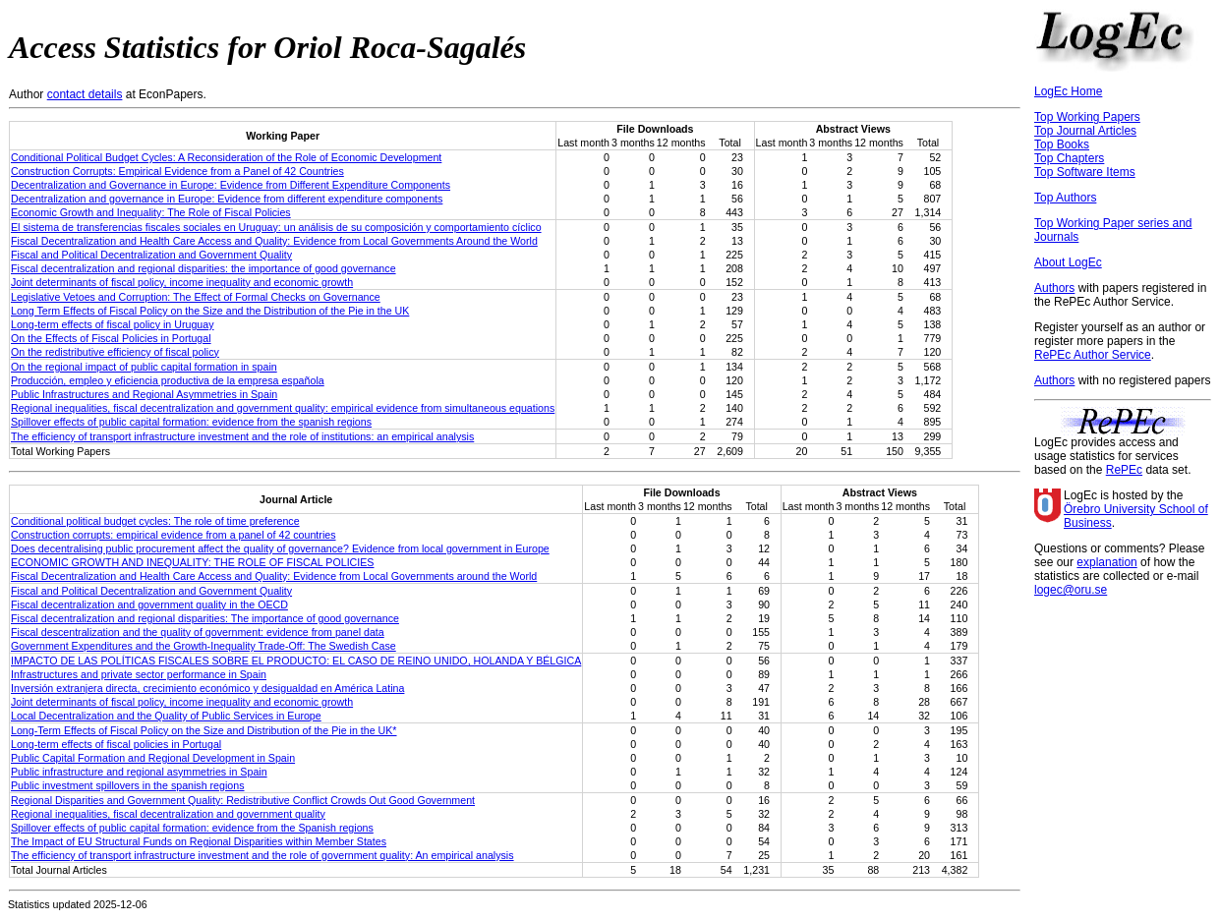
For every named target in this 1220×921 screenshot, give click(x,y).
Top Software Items (1084, 172)
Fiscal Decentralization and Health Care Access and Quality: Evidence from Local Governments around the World (274, 576)
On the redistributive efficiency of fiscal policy (115, 352)
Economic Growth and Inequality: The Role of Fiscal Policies (151, 212)
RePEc (1124, 470)
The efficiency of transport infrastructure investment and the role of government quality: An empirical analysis (262, 855)
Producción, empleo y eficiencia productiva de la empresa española (167, 380)
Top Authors (1065, 197)
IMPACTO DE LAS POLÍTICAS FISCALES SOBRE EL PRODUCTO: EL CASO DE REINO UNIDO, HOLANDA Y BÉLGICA (296, 660)
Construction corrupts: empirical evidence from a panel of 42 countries (173, 535)
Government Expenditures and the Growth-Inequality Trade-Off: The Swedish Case (203, 646)
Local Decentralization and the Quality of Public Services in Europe (166, 715)
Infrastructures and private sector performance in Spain (138, 674)
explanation (1106, 562)
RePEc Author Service (1092, 355)
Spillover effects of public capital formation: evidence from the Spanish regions (192, 828)
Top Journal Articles (1085, 131)
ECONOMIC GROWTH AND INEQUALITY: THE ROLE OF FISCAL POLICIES (192, 562)
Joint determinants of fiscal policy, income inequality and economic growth (182, 282)
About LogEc (1068, 262)
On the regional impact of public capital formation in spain (144, 367)
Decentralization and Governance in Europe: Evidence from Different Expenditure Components (230, 185)
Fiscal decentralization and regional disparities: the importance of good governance (203, 268)
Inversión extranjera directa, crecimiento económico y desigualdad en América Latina (207, 688)
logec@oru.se (1070, 590)
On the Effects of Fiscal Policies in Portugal (111, 338)
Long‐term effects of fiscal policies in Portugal (116, 744)
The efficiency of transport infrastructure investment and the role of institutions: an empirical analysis (242, 436)
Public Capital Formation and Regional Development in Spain (153, 758)
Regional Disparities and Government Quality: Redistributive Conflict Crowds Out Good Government (243, 800)
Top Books (1061, 144)
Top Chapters (1069, 158)
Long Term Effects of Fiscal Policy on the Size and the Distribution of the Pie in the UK (210, 311)
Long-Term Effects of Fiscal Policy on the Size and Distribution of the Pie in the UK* (204, 730)
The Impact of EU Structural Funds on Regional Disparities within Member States (198, 841)
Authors (1054, 288)
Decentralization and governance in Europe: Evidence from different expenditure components (226, 198)
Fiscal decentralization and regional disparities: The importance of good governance (205, 618)
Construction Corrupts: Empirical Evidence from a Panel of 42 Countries (177, 171)
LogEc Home (1068, 91)
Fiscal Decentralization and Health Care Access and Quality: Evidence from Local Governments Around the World (274, 241)
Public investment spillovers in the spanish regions (128, 785)
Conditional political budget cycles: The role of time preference (155, 521)
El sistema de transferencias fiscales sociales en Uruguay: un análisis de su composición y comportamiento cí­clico (276, 227)
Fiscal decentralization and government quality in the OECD (149, 604)
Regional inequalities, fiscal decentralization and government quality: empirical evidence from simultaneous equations (282, 408)
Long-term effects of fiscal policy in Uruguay (112, 324)
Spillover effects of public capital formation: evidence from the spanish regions (191, 422)
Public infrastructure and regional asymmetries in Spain (139, 771)
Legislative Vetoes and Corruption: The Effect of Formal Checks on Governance (195, 297)
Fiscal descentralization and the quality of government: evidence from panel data (197, 632)
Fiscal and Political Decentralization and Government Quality (151, 254)
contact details (85, 94)
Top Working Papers (1087, 117)
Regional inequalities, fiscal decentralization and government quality (168, 814)
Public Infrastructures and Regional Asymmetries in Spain (144, 394)
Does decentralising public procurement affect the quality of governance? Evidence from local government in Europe (280, 548)
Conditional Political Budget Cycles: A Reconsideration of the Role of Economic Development (226, 157)
